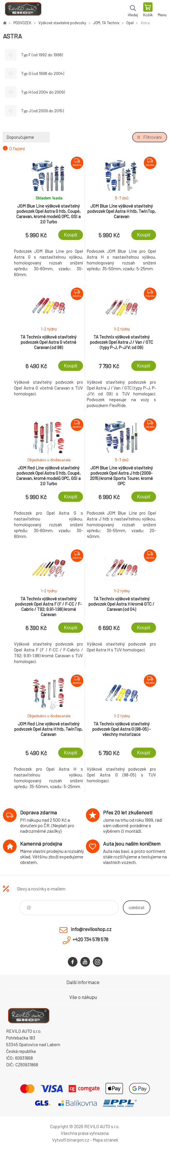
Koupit (70, 234)
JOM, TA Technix (106, 22)
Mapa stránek (105, 1139)
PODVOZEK (22, 22)
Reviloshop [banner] (23, 10)
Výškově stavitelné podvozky (62, 22)
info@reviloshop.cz (91, 929)
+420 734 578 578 (90, 939)
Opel (130, 22)
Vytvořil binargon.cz (70, 1139)
